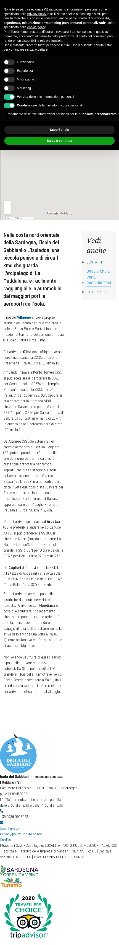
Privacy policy (10, 833)
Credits (5, 839)
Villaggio (24, 317)
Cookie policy (32, 833)
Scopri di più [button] (59, 130)
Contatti (94, 261)
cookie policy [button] (36, 27)
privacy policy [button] (37, 14)
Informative (98, 291)
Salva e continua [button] (59, 140)
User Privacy (9, 828)
